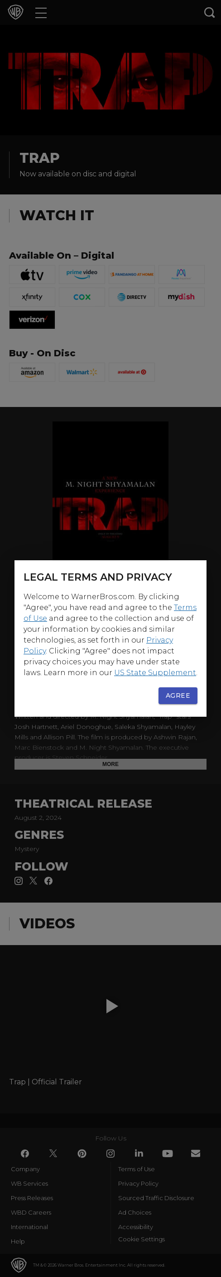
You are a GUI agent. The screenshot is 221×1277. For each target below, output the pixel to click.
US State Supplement (155, 672)
